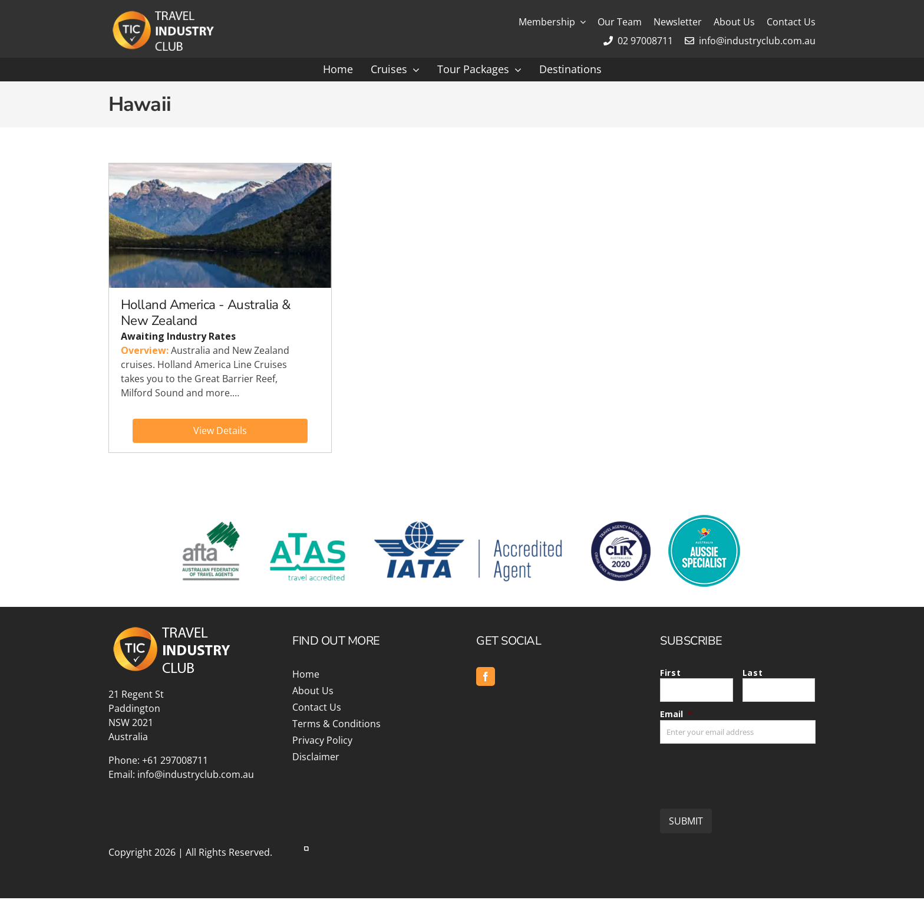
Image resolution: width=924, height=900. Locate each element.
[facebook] (485, 678)
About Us (313, 692)
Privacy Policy (322, 741)
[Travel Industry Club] (162, 13)
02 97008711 (638, 40)
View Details (220, 431)
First (670, 674)
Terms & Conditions (336, 725)
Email (676, 715)
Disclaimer (315, 758)
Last (752, 674)
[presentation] (749, 773)
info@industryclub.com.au (750, 40)
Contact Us (316, 708)
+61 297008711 (175, 762)
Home (305, 675)
